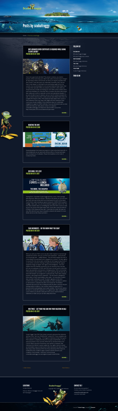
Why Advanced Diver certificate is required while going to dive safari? (47, 50)
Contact (53, 13)
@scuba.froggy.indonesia (80, 66)
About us (25, 13)
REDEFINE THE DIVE (34, 125)
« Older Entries (27, 368)
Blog (48, 13)
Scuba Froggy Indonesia (79, 71)
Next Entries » (66, 368)
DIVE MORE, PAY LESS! (35, 171)
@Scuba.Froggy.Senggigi (79, 54)
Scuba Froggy (81, 407)
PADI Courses (32, 13)
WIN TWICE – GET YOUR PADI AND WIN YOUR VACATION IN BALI (47, 309)
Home (24, 35)
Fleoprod (93, 407)
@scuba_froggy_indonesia (80, 61)
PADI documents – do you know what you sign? (44, 228)
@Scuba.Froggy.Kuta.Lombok (81, 56)
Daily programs (42, 13)
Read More (64, 112)
